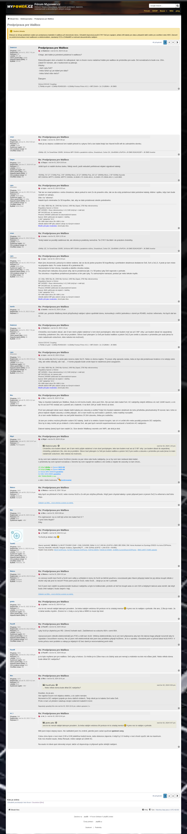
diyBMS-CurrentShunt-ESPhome (124, 550)
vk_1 (11, 713)
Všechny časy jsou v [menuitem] (167, 810)
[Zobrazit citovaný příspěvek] (58, 446)
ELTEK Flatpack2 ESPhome (77, 550)
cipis (11, 185)
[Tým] (151, 809)
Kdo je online (13, 800)
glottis (12, 601)
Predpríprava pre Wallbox (23, 24)
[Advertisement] (93, 112)
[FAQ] (145, 809)
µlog (178, 11)
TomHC (12, 543)
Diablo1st (13, 47)
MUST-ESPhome (60, 550)
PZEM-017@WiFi (105, 550)
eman (12, 137)
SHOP (155, 11)
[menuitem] (30, 19)
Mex (11, 395)
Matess (12, 487)
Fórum (147, 11)
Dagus (12, 159)
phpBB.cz (99, 821)
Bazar (162, 11)
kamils (12, 306)
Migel (12, 436)
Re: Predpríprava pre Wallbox (53, 137)
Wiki (171, 11)
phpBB (86, 816)
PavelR (12, 624)
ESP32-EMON (93, 550)
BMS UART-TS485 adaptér (147, 550)
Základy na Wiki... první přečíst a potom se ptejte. (55, 503)
